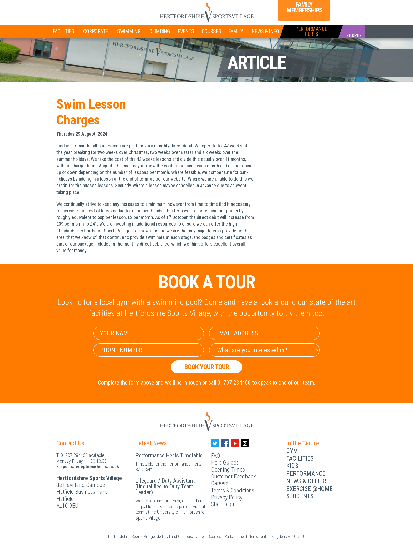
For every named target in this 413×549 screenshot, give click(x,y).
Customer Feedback (233, 476)
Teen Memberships (107, 8)
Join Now (68, 9)
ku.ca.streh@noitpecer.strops (89, 466)
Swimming (128, 31)
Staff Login (223, 504)
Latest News (151, 443)
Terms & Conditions (232, 490)
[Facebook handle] (225, 443)
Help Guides (225, 462)
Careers (219, 483)
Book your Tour (206, 367)
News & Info (265, 31)
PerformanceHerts (311, 31)
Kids (292, 466)
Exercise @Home (309, 488)
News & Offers (307, 481)
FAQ (215, 455)
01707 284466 (74, 455)
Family (235, 31)
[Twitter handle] (215, 443)
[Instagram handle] (245, 443)
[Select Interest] (264, 350)
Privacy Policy (226, 497)
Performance (306, 473)
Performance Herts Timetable (169, 455)
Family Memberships (304, 7)
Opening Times (228, 469)
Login (343, 8)
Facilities (63, 31)
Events (186, 31)
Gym (292, 451)
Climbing (159, 31)
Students (299, 496)
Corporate (95, 31)
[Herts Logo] (206, 12)
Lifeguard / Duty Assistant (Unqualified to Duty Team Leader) (165, 486)
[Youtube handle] (235, 443)
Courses (211, 31)
